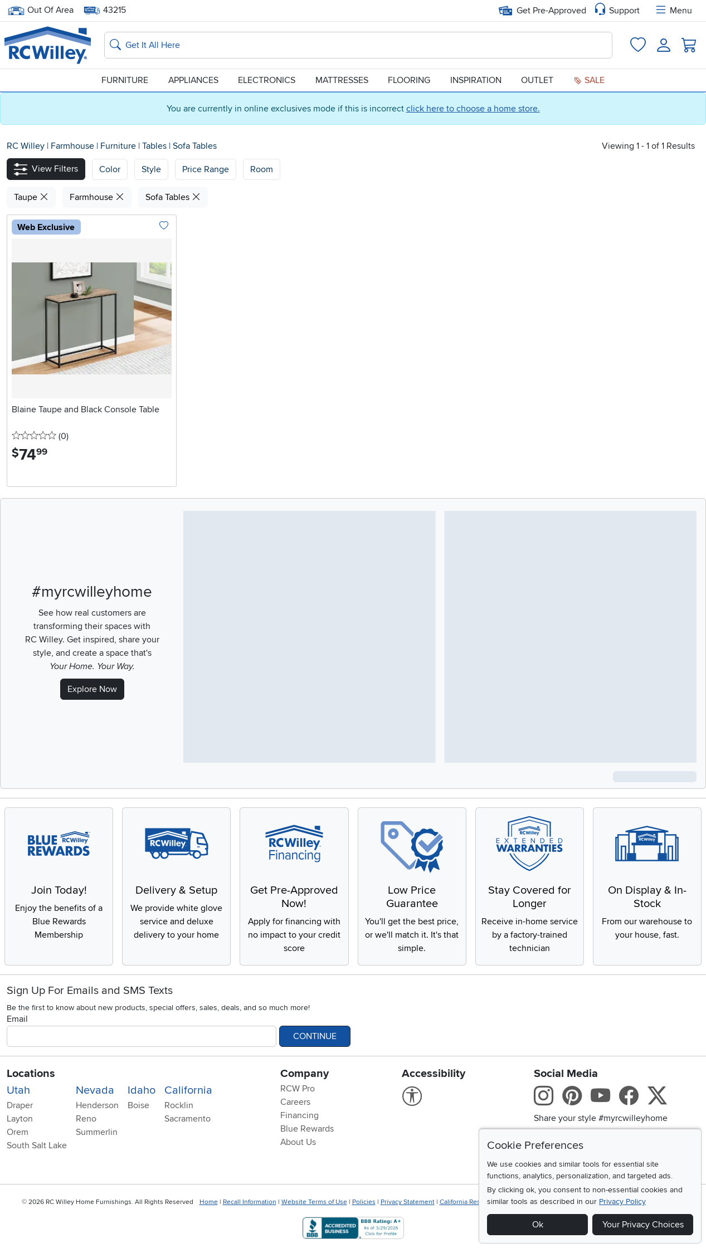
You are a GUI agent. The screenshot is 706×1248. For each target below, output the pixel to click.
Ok (537, 1224)
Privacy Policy (622, 1201)
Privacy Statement (408, 1202)
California (188, 1090)
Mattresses (341, 80)
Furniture (124, 80)
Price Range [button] (205, 169)
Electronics (266, 80)
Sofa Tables (195, 146)
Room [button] (261, 169)
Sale (589, 80)
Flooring (409, 80)
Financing (299, 1115)
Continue (315, 1036)
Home (208, 1202)
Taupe (31, 197)
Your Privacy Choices (643, 1224)
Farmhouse (73, 146)
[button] (46, 169)
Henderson (97, 1105)
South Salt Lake (37, 1145)
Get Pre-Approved (542, 10)
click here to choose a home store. (473, 108)
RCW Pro (297, 1088)
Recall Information (249, 1202)
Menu (673, 11)
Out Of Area (40, 10)
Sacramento (187, 1118)
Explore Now (92, 689)
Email (17, 1019)
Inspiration (475, 80)
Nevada (95, 1090)
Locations (31, 1073)
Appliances (193, 80)
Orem (17, 1132)
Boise (138, 1105)
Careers (295, 1102)
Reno (86, 1118)
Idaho (141, 1090)
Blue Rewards (307, 1128)
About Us (298, 1142)
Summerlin (97, 1132)
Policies (364, 1202)
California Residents (469, 1202)
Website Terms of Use (314, 1202)
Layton (20, 1118)
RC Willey (26, 146)
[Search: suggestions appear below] (358, 45)
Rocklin (178, 1105)
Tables (155, 146)
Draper (20, 1105)
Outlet (537, 80)
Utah (18, 1090)
